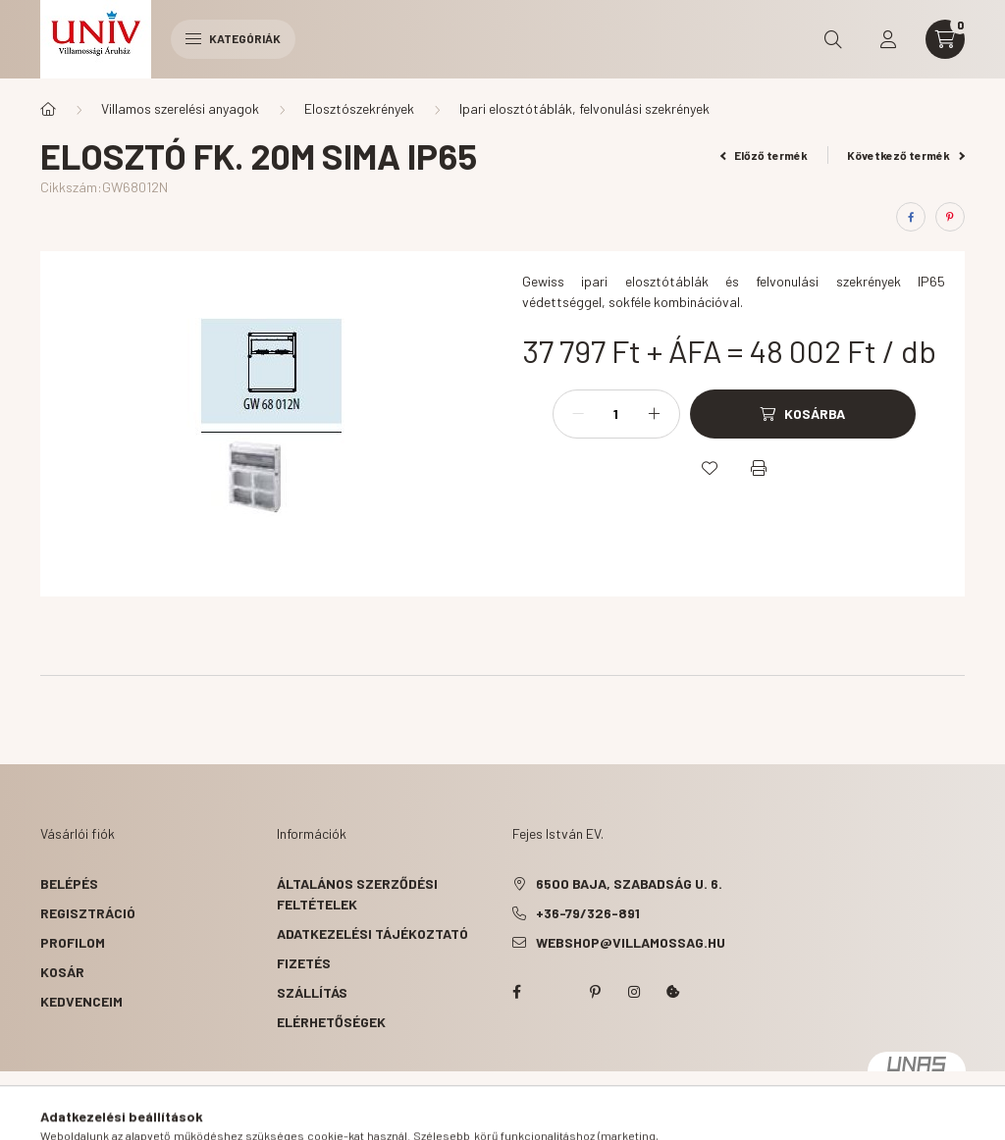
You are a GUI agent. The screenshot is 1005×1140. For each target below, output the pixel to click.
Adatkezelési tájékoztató (372, 933)
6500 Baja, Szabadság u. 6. (629, 883)
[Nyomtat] (758, 468)
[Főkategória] (48, 109)
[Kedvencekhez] (709, 468)
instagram (634, 991)
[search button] (833, 39)
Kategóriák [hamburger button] (233, 38)
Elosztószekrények (359, 108)
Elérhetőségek (331, 1021)
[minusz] (578, 414)
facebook (516, 991)
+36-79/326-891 (588, 913)
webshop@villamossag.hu (630, 942)
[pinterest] (950, 217)
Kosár (62, 971)
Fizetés (304, 963)
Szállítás (312, 992)
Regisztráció (87, 913)
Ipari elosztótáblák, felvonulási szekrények (584, 108)
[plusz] (654, 414)
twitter (555, 991)
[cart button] (945, 39)
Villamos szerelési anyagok (180, 108)
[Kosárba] (803, 414)
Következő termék (906, 155)
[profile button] (888, 39)
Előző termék (764, 155)
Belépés (69, 883)
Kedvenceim (81, 1001)
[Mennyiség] (616, 414)
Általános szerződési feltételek (357, 893)
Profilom (72, 942)
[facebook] (911, 217)
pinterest (594, 991)
